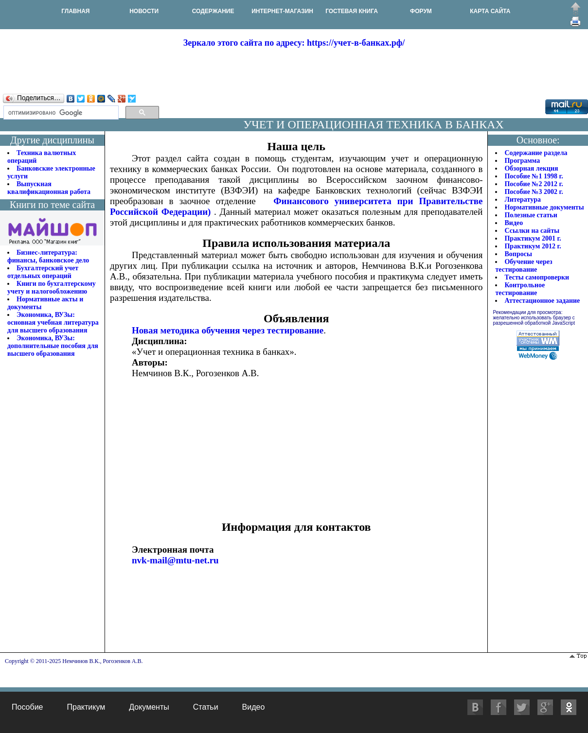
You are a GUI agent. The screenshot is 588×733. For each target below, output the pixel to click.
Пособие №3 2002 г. (533, 191)
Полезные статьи (530, 215)
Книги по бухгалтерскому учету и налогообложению (51, 287)
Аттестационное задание (542, 300)
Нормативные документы (544, 207)
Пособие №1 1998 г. (533, 176)
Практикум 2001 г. (532, 238)
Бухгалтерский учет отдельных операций (42, 271)
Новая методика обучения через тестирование (227, 330)
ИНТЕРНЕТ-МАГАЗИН (282, 11)
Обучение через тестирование (523, 265)
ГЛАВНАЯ (75, 11)
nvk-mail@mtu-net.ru (175, 560)
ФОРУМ (421, 11)
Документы (149, 707)
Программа (522, 160)
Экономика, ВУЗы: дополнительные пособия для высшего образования (52, 345)
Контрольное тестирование (520, 289)
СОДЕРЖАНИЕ (213, 11)
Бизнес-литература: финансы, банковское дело (48, 256)
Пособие (27, 707)
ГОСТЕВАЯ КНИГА (351, 11)
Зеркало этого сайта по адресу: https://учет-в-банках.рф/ (294, 43)
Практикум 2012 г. (532, 246)
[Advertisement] (294, 70)
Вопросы (518, 254)
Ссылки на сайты (531, 230)
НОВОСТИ (144, 11)
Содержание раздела (535, 153)
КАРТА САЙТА (490, 11)
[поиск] (60, 112)
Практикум (86, 707)
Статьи (205, 707)
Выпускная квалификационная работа (48, 187)
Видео (513, 223)
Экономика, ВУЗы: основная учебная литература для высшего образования (53, 322)
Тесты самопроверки (536, 277)
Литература (522, 199)
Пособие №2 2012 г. (533, 184)
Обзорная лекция (531, 168)
